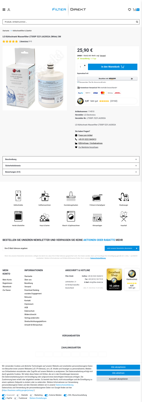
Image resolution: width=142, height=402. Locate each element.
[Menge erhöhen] (84, 65)
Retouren (28, 297)
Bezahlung (28, 283)
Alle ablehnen (118, 373)
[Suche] (137, 21)
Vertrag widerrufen (31, 318)
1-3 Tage (88, 59)
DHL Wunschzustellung (77, 395)
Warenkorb (7, 287)
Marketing (38, 395)
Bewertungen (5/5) (12, 172)
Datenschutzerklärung (98, 258)
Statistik (24, 395)
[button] (107, 80)
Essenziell (11, 395)
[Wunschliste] (130, 9)
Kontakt (27, 301)
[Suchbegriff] (69, 21)
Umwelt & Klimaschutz (33, 325)
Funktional (23, 398)
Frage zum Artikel (85, 135)
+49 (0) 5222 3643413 (87, 139)
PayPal (9, 398)
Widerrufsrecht (30, 314)
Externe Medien (55, 395)
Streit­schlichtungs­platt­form (35, 321)
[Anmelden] (8, 280)
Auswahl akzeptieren (118, 379)
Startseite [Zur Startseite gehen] (6, 31)
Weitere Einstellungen (38, 398)
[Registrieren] (8, 283)
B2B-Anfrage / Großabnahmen (90, 143)
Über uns (28, 280)
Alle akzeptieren (118, 367)
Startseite (28, 276)
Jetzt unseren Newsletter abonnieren (122, 248)
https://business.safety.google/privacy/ (18, 390)
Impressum (28, 304)
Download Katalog (31, 290)
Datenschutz (29, 311)
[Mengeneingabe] (80, 67)
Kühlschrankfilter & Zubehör (22, 31)
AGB (26, 307)
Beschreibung (10, 159)
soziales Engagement (33, 294)
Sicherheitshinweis (13, 166)
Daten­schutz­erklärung (64, 385)
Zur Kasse (7, 290)
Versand (103, 56)
